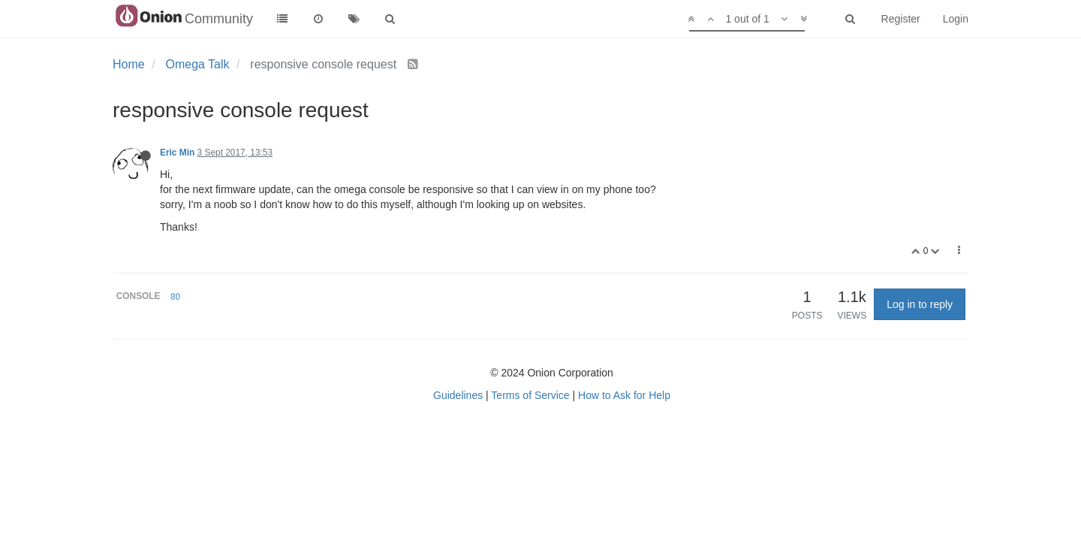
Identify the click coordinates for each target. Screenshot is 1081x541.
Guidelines (458, 395)
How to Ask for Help (624, 395)
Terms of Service (530, 395)
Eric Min (177, 152)
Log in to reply (920, 304)
